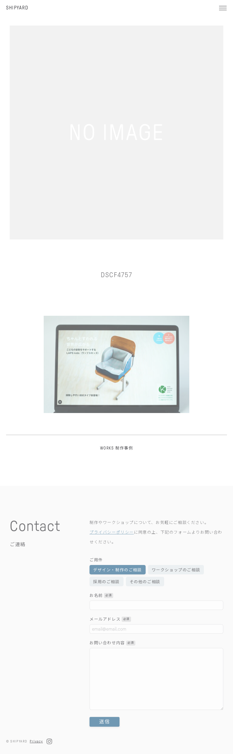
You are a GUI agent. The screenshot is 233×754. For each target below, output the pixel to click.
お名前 (101, 603)
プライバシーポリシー (111, 540)
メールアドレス (110, 627)
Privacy (36, 741)
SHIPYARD (17, 7)
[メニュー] (223, 8)
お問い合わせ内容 (112, 651)
